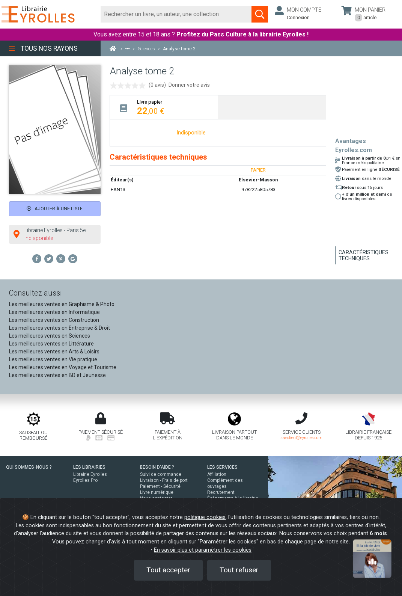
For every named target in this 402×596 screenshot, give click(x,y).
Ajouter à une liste (55, 208)
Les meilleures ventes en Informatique (54, 312)
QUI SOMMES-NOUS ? (29, 467)
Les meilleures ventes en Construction (54, 320)
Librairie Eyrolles (90, 474)
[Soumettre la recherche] (259, 14)
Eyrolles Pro (85, 480)
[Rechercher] (176, 14)
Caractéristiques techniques (363, 255)
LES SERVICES (222, 467)
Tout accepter (168, 570)
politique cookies (205, 517)
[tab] (164, 107)
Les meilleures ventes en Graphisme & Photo (61, 304)
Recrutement (221, 492)
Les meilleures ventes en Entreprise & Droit (59, 328)
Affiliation (216, 474)
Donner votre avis (189, 85)
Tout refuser (239, 570)
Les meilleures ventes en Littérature (51, 344)
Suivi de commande (160, 474)
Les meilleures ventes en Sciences (49, 336)
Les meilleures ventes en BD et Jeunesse (57, 375)
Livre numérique (156, 492)
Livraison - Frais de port (164, 480)
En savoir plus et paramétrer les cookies (202, 550)
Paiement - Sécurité (160, 486)
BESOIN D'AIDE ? (157, 467)
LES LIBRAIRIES (89, 467)
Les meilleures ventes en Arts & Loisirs (54, 352)
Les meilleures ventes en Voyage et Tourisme (62, 367)
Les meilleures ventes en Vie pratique (53, 359)
